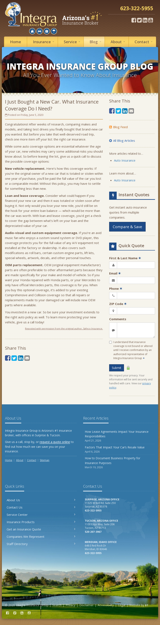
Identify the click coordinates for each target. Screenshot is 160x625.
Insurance (44, 41)
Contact (144, 41)
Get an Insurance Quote (41, 529)
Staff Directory (41, 544)
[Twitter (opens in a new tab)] (139, 20)
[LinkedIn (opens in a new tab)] (145, 20)
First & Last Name (125, 258)
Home (15, 41)
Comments (117, 319)
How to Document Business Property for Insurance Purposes (119, 462)
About (118, 41)
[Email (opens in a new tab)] (27, 358)
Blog (96, 41)
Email (115, 273)
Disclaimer (86, 605)
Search (56, 605)
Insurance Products (41, 522)
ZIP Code (118, 304)
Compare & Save (127, 226)
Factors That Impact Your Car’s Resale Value (119, 449)
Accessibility (106, 605)
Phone (115, 288)
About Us (41, 500)
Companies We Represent (41, 536)
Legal (121, 605)
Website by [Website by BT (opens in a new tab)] (138, 605)
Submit (116, 368)
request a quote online (55, 442)
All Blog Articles (122, 140)
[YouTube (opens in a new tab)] (150, 20)
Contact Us (41, 507)
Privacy (70, 605)
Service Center (41, 514)
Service (72, 41)
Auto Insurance (124, 160)
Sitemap (44, 460)
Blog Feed (118, 127)
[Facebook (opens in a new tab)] (133, 20)
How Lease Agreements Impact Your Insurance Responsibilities (119, 436)
